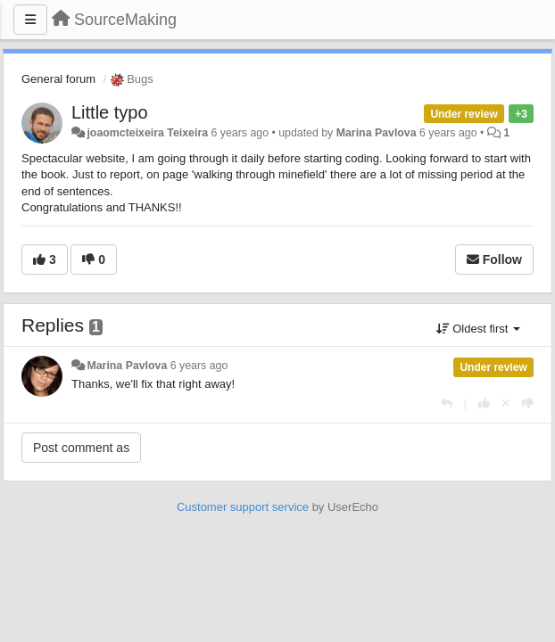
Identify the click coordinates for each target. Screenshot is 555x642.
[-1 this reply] (528, 403)
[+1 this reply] (484, 403)
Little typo (109, 112)
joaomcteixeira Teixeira (147, 133)
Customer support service (243, 507)
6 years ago (199, 365)
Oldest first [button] (478, 328)
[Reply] (446, 403)
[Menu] (30, 19)
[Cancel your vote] (505, 403)
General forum (58, 79)
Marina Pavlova (376, 133)
